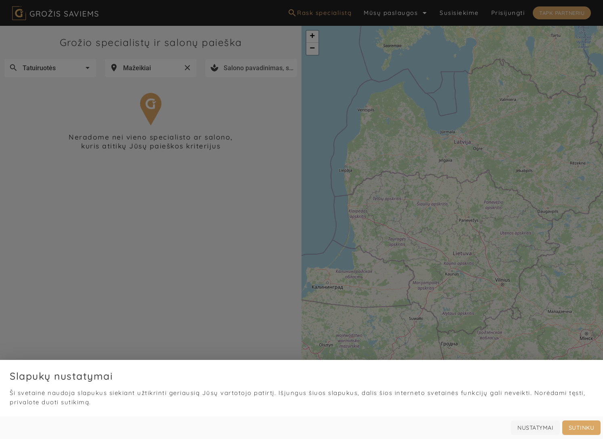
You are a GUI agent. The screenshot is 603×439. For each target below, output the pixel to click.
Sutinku (582, 427)
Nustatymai (535, 427)
